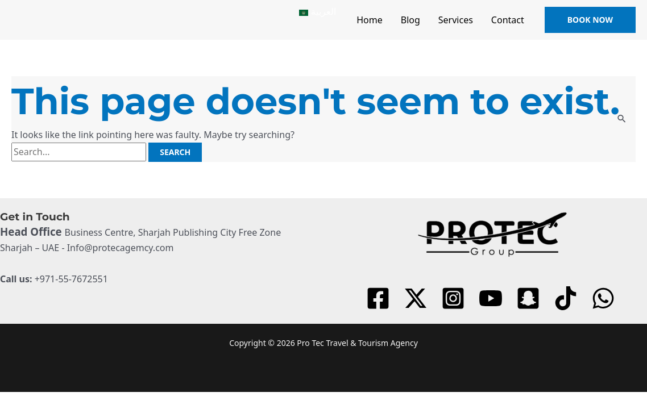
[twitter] (417, 298)
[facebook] (380, 298)
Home (369, 20)
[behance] (530, 298)
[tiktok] (567, 298)
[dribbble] (605, 298)
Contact (507, 20)
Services (455, 20)
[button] (590, 20)
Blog (410, 20)
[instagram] (455, 298)
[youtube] (492, 298)
